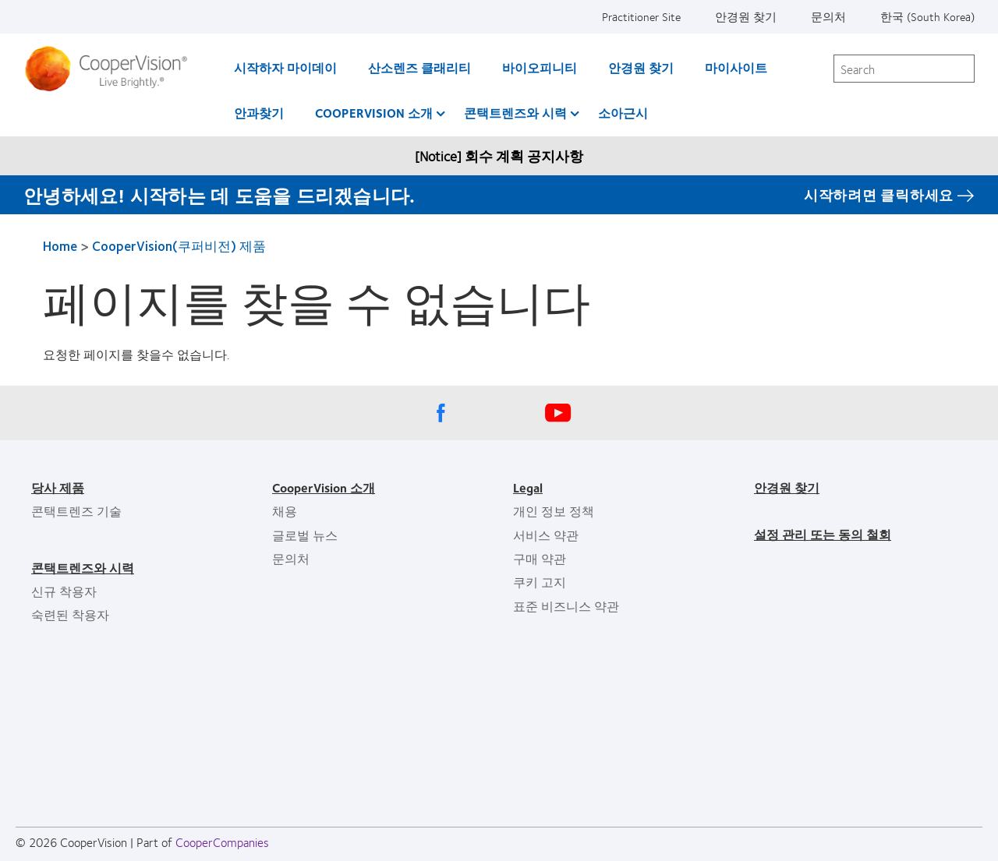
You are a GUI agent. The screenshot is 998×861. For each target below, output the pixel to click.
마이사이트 (736, 67)
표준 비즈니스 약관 (566, 606)
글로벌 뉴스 (305, 535)
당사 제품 (57, 487)
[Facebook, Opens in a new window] (440, 416)
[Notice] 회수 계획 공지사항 (499, 156)
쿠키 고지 (539, 581)
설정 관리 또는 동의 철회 (822, 534)
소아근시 (623, 112)
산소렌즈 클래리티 (419, 67)
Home (60, 245)
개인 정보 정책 (553, 510)
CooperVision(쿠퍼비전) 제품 (179, 245)
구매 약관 (539, 558)
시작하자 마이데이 (285, 67)
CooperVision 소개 (374, 112)
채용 (284, 510)
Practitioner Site (641, 16)
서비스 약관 (546, 535)
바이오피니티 (539, 67)
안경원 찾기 (746, 16)
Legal (528, 487)
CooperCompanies (222, 842)
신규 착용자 (64, 591)
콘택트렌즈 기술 (76, 510)
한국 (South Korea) (927, 16)
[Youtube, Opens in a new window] (557, 416)
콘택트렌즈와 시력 (515, 112)
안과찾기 (259, 112)
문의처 (828, 16)
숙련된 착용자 (70, 614)
